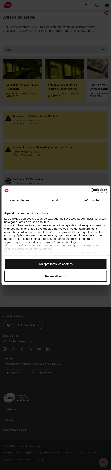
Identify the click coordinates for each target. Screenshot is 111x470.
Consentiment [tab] (19, 200)
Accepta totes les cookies (55, 264)
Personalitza (55, 276)
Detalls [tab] (55, 200)
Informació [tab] (91, 200)
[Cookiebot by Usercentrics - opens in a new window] (90, 190)
